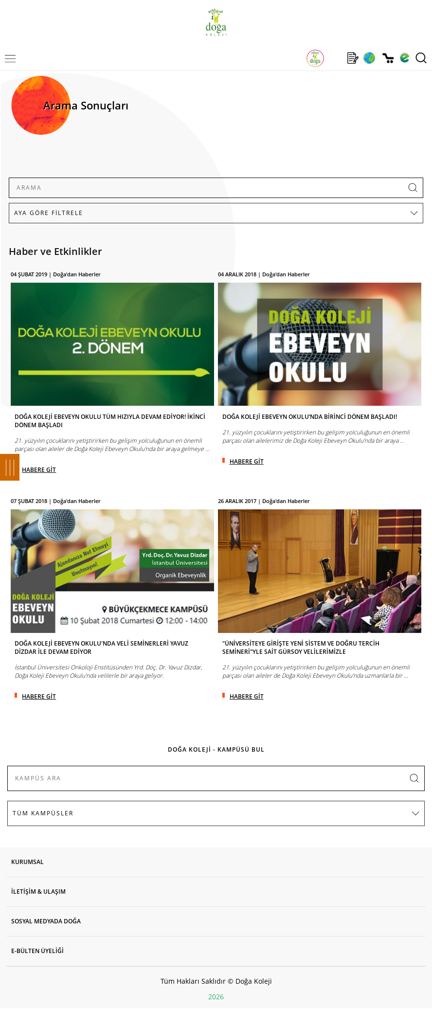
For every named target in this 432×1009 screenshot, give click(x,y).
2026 (216, 996)
